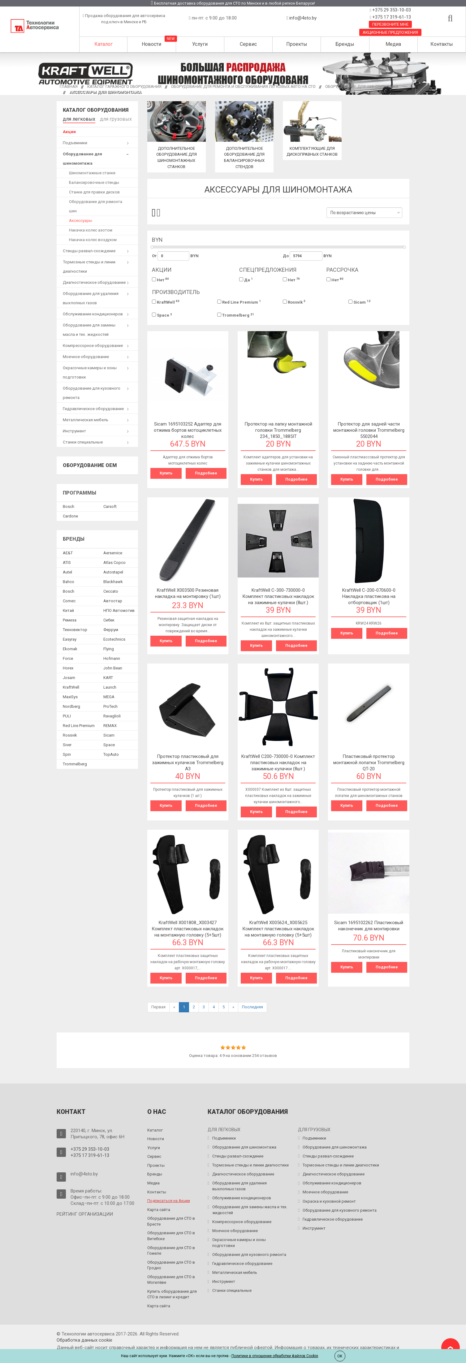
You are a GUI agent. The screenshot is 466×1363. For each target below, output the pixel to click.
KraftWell (165, 302)
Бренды (344, 44)
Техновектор (75, 628)
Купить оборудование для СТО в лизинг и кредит (172, 1294)
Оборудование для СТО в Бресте (171, 1221)
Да (246, 279)
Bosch (68, 505)
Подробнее (206, 473)
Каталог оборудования (95, 110)
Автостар (112, 599)
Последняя (252, 1007)
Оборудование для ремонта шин (95, 205)
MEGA (108, 695)
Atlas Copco (114, 561)
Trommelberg (235, 315)
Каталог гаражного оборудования (124, 86)
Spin (67, 753)
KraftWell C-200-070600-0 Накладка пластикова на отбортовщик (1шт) (368, 596)
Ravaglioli (112, 714)
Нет (160, 279)
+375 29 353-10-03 (391, 10)
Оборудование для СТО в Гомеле (171, 1250)
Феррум (110, 628)
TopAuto (111, 753)
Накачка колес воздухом (93, 238)
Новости (151, 44)
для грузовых (107, 118)
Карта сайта (158, 1209)
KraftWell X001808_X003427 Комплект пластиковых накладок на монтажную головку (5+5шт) (188, 929)
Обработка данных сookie (84, 1340)
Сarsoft (110, 505)
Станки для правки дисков (94, 190)
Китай (68, 609)
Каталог (103, 44)
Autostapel (113, 571)
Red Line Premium (239, 302)
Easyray (69, 638)
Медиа (393, 44)
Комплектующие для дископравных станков (312, 154)
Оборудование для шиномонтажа (362, 86)
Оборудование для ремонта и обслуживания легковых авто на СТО (243, 86)
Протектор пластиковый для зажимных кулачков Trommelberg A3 (187, 763)
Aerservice (112, 551)
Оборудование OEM (90, 464)
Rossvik (294, 302)
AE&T (68, 551)
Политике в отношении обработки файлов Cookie (274, 1356)
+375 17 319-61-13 (391, 17)
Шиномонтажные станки (92, 171)
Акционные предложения (390, 32)
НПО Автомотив (119, 609)
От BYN (175, 256)
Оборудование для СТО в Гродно (171, 1265)
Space (162, 315)
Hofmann (111, 657)
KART (108, 676)
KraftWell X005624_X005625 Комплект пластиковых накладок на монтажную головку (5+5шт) (278, 929)
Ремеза (69, 619)
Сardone (70, 515)
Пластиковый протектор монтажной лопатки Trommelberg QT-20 (368, 763)
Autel (67, 571)
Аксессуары (80, 219)
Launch (109, 686)
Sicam (359, 302)
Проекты (296, 44)
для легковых (76, 118)
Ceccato (110, 590)
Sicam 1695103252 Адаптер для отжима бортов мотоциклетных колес (188, 430)
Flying (108, 647)
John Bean (112, 666)
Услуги (200, 44)
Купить (166, 473)
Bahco (68, 580)
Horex (68, 666)
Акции (69, 130)
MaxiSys (70, 695)
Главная (69, 86)
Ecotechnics (114, 638)
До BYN (307, 256)
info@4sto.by (303, 18)
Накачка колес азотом (90, 229)
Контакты (441, 44)
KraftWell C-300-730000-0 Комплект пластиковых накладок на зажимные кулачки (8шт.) (278, 596)
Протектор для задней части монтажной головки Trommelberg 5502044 (368, 430)
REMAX (110, 724)
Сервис (248, 44)
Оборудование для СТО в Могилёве (171, 1279)
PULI (67, 714)
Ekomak (70, 647)
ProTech (110, 705)
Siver (67, 743)
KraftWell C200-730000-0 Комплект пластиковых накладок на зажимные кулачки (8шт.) (278, 763)
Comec (69, 599)
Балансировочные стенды (94, 181)
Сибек (108, 619)
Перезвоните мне (390, 24)
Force (68, 657)
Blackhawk (113, 580)
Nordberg (71, 705)
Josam (69, 676)
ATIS (67, 561)
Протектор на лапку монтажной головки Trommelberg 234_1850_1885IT (278, 430)
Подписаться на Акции (168, 1200)
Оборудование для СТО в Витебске (171, 1236)
